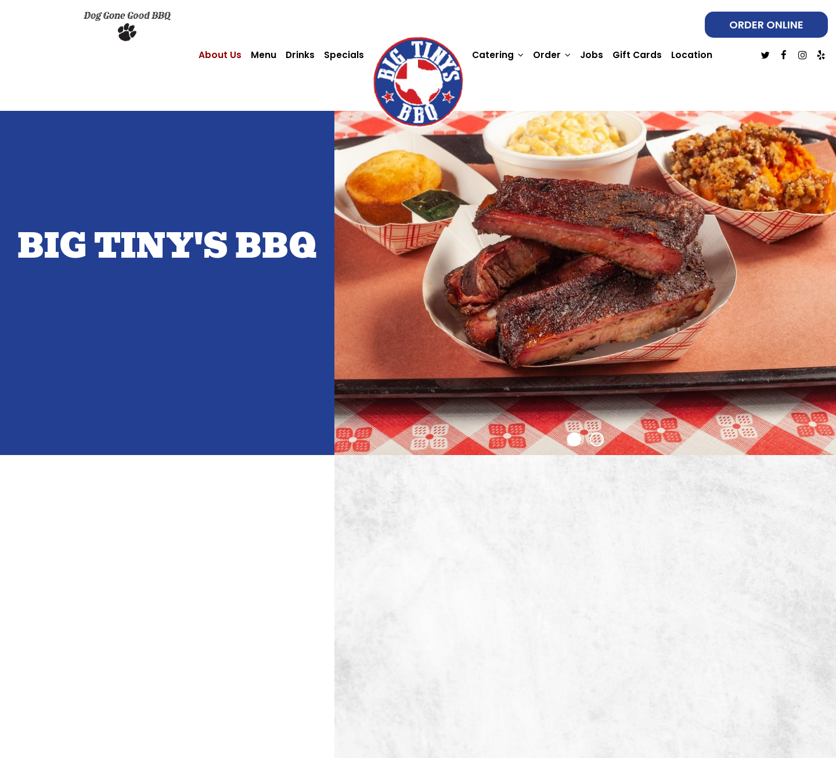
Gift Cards (637, 55)
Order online (766, 24)
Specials (344, 55)
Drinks (300, 55)
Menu (263, 55)
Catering (498, 55)
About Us (220, 55)
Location (691, 55)
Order (552, 55)
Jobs (591, 55)
